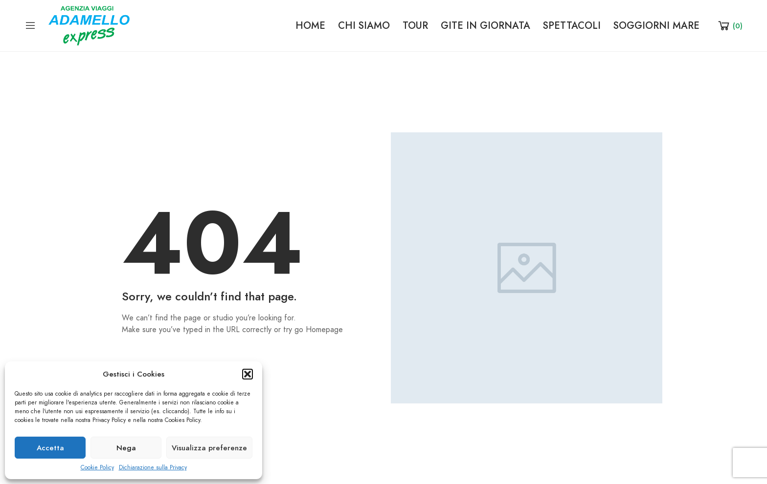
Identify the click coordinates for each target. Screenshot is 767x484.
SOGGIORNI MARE (656, 25)
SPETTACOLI (572, 25)
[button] (247, 374)
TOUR (415, 25)
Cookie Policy (97, 467)
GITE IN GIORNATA (485, 25)
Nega (126, 448)
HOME (310, 25)
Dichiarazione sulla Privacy (153, 467)
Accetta (50, 448)
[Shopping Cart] (730, 25)
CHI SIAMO (364, 25)
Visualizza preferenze (209, 448)
